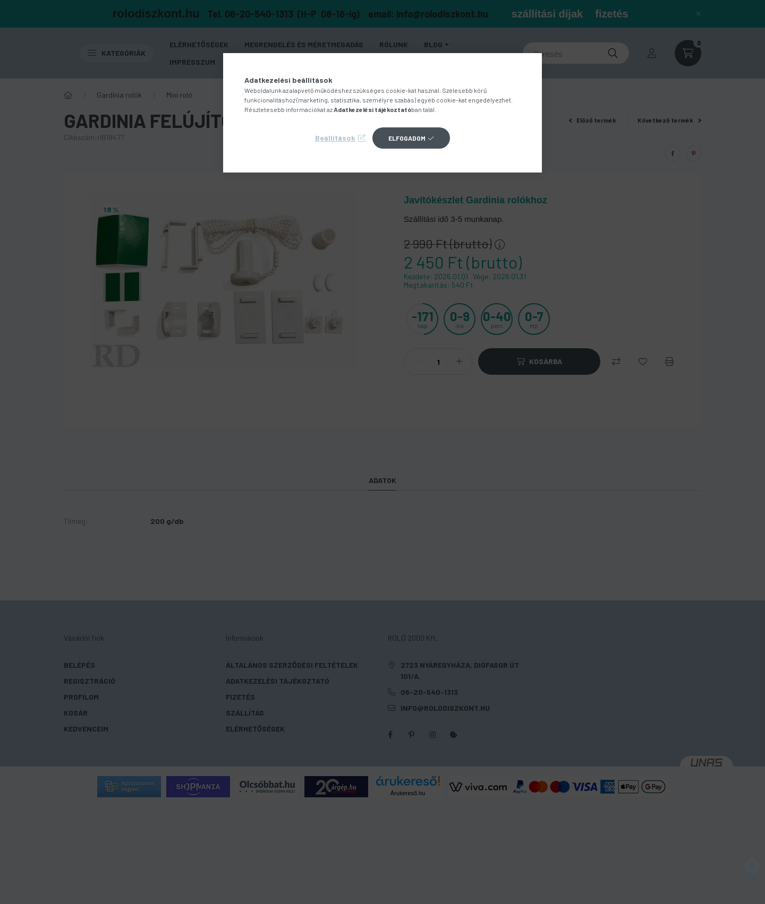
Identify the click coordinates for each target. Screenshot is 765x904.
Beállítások (335, 137)
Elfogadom (407, 138)
